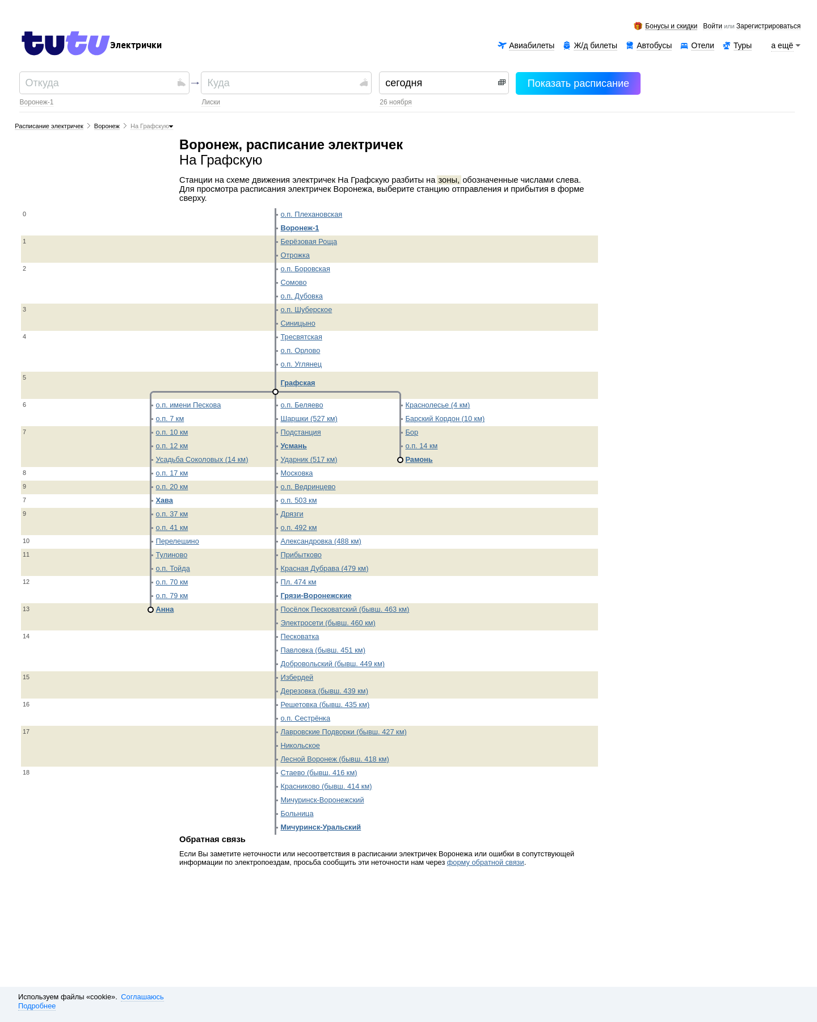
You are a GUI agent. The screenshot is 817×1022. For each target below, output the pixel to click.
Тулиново (171, 554)
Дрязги (291, 514)
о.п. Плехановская (311, 214)
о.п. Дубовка (301, 296)
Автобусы (654, 45)
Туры (743, 45)
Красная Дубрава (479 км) (324, 568)
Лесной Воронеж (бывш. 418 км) (334, 759)
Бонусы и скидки (671, 26)
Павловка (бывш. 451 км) (322, 650)
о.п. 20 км (171, 486)
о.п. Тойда (172, 568)
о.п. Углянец (301, 364)
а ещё (782, 45)
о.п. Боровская (305, 268)
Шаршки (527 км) (308, 418)
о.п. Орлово (300, 350)
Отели (702, 46)
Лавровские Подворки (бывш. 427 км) (343, 731)
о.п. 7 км (169, 418)
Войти (712, 26)
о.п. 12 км (171, 445)
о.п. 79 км (171, 595)
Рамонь (418, 459)
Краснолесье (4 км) (437, 405)
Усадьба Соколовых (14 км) (201, 459)
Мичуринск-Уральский (320, 827)
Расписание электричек (49, 126)
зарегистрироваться (768, 26)
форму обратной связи (485, 862)
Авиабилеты (531, 45)
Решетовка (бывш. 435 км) (324, 704)
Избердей (296, 677)
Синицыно (297, 323)
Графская (297, 382)
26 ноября (395, 102)
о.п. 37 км (171, 514)
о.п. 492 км (298, 527)
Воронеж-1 (37, 102)
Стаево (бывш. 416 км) (318, 772)
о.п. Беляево (301, 405)
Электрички (136, 45)
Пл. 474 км (298, 582)
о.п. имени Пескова (188, 405)
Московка (296, 473)
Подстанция (300, 432)
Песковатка (299, 636)
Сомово (293, 282)
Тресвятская (301, 337)
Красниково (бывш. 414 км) (326, 786)
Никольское (299, 745)
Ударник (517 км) (308, 459)
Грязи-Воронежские (315, 595)
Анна (164, 609)
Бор (411, 432)
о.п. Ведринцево (307, 486)
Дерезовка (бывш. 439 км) (324, 691)
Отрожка (294, 255)
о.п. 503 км (298, 500)
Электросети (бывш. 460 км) (327, 623)
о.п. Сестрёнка (305, 718)
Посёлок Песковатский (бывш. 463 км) (344, 609)
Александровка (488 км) (320, 541)
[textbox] (100, 83)
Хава (163, 500)
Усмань (293, 445)
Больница (296, 813)
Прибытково (300, 554)
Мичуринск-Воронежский (322, 800)
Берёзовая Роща (308, 241)
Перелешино (177, 541)
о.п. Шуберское (306, 309)
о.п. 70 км (171, 582)
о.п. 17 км (171, 473)
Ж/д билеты (595, 45)
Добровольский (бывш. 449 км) (332, 663)
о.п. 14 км (421, 445)
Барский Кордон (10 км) (445, 418)
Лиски (210, 102)
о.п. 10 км (171, 432)
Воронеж (107, 126)
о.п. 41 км (171, 527)
